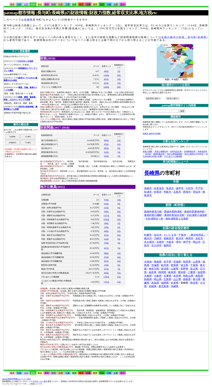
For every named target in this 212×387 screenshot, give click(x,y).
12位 (119, 231)
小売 (60, 4)
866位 (106, 140)
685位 (106, 148)
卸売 (54, 4)
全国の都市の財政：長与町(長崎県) (184, 37)
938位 (106, 212)
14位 (119, 219)
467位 (106, 248)
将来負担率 (202, 152)
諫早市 (152, 134)
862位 (106, 83)
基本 (12, 4)
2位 (118, 71)
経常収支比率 (176, 152)
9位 (118, 208)
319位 (106, 265)
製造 (40, 4)
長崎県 (28, 19)
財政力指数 (147, 152)
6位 (118, 148)
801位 (106, 79)
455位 (106, 235)
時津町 (158, 134)
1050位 (106, 219)
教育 (81, 4)
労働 (109, 4)
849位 (106, 231)
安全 (102, 4)
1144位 (106, 75)
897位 (106, 261)
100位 (106, 223)
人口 (26, 4)
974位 (106, 200)
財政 (33, 4)
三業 (67, 4)
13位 (119, 79)
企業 (116, 4)
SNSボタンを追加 (25, 61)
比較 (19, 4)
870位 (106, 257)
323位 (106, 208)
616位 (106, 156)
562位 (106, 152)
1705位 (106, 277)
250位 (106, 227)
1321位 (106, 216)
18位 (119, 75)
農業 (47, 4)
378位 (106, 243)
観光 (122, 4)
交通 (88, 4)
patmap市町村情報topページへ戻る (16, 379)
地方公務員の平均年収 (193, 154)
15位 (119, 83)
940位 (106, 273)
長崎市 (145, 134)
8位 (118, 204)
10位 (119, 235)
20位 (119, 87)
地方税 (148, 154)
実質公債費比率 (161, 152)
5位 (118, 152)
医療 (74, 4)
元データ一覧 (40, 381)
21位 (119, 277)
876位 (106, 144)
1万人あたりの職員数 (173, 156)
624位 (106, 204)
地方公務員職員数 (174, 154)
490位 (106, 71)
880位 (106, 253)
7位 (118, 248)
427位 (106, 269)
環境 (95, 4)
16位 (119, 216)
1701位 (106, 282)
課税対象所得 (159, 154)
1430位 (106, 87)
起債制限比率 (189, 152)
